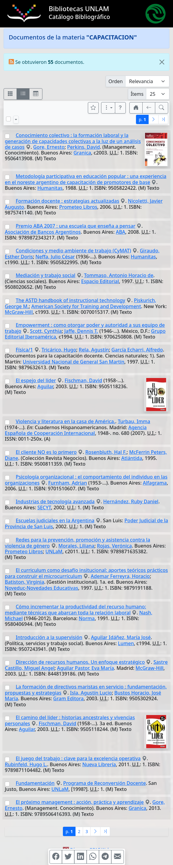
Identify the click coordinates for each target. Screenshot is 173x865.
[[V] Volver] (149, 108)
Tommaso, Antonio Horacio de (118, 275)
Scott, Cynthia (46, 331)
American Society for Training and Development (86, 306)
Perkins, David (83, 147)
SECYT (44, 507)
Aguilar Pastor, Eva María (85, 668)
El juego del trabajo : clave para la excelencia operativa (78, 758)
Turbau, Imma (134, 421)
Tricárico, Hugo (59, 349)
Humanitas (50, 188)
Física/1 (24, 349)
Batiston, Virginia (24, 582)
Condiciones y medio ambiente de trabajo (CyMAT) (73, 250)
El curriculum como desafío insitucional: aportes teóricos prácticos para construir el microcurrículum (86, 573)
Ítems (137, 94)
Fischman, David (83, 380)
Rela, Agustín (94, 349)
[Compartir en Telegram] (105, 857)
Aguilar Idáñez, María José (121, 637)
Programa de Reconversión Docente (104, 783)
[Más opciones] (108, 108)
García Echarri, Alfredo (137, 349)
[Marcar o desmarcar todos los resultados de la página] (8, 119)
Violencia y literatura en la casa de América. (65, 421)
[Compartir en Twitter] (68, 857)
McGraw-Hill (19, 312)
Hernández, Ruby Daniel (130, 501)
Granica (82, 152)
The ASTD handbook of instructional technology (70, 300)
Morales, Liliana (76, 545)
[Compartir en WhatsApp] (92, 857)
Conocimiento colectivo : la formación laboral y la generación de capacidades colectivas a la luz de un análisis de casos (73, 141)
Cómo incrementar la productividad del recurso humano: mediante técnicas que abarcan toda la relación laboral (75, 609)
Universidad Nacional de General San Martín (74, 361)
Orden (115, 81)
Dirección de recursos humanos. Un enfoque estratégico (80, 662)
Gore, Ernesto (48, 147)
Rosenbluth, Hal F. (106, 452)
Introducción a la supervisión (49, 637)
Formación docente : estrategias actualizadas (67, 201)
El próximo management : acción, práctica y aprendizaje (80, 802)
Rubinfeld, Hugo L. (26, 764)
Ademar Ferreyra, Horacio (120, 576)
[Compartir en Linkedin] (80, 857)
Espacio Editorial (100, 281)
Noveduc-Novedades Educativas (41, 588)
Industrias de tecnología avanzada (55, 501)
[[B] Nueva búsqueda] (161, 108)
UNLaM (54, 551)
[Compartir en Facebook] (55, 857)
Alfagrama (155, 482)
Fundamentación (35, 783)
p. (142, 119)
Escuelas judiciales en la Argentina (55, 520)
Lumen (126, 643)
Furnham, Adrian (67, 482)
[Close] (162, 62)
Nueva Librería (99, 764)
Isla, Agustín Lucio (91, 692)
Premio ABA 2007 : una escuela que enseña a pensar (75, 226)
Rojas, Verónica (114, 545)
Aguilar (45, 386)
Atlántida (131, 458)
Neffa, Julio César (55, 256)
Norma (86, 618)
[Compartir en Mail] (117, 857)
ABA (120, 232)
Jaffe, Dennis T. (81, 331)
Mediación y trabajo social (45, 275)
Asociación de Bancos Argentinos (43, 232)
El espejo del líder (36, 380)
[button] (120, 108)
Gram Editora (68, 698)
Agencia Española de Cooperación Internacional (76, 430)
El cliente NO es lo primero (46, 452)
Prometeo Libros (78, 207)
